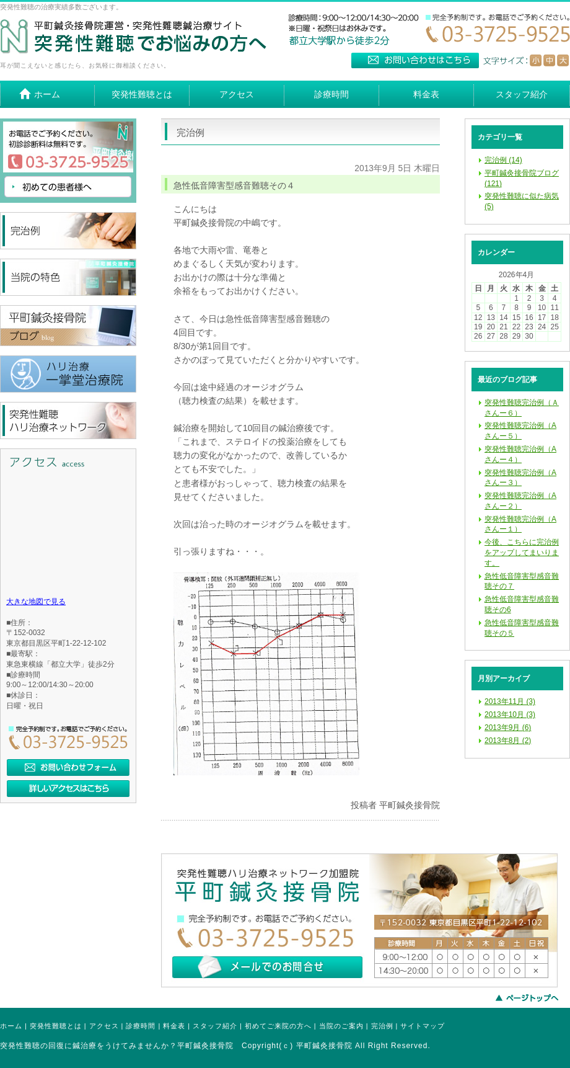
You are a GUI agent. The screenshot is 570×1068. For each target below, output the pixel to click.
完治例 (382, 1026)
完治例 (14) (503, 160)
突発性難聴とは (56, 1026)
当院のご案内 (341, 1026)
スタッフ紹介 (215, 1026)
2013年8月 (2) (507, 740)
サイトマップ (422, 1026)
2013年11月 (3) (509, 701)
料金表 (174, 1026)
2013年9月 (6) (507, 727)
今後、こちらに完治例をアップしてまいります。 (521, 552)
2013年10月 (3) (509, 714)
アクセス (104, 1026)
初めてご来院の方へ (278, 1026)
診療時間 (141, 1026)
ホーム (11, 1026)
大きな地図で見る (36, 601)
